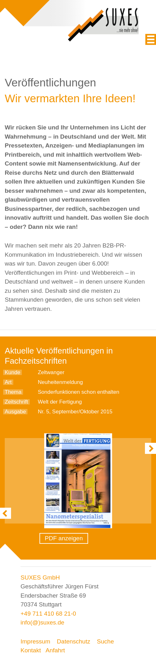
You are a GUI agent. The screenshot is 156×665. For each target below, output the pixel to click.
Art (8, 382)
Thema (13, 392)
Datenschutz (73, 641)
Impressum (35, 641)
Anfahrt (55, 650)
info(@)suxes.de (42, 622)
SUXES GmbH (40, 577)
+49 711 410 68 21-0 (48, 613)
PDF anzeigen (64, 538)
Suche (105, 641)
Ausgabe (15, 411)
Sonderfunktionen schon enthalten (78, 392)
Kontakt (31, 650)
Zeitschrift (16, 402)
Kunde (12, 372)
